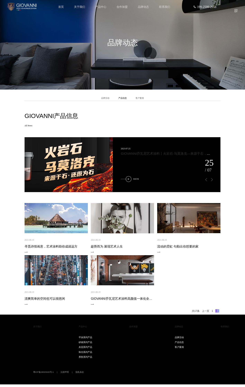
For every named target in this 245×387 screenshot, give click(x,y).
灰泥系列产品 (85, 349)
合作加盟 (122, 6)
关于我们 (79, 6)
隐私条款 (80, 374)
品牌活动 (101, 99)
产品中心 (100, 6)
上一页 (205, 313)
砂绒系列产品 (85, 345)
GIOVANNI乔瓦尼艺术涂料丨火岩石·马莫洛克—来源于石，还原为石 (170, 156)
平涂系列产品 (85, 339)
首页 (61, 6)
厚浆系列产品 (85, 359)
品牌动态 (143, 6)
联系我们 (164, 6)
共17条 (196, 313)
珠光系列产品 (85, 354)
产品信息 (122, 99)
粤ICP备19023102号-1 (43, 374)
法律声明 (65, 374)
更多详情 (131, 181)
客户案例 (144, 99)
